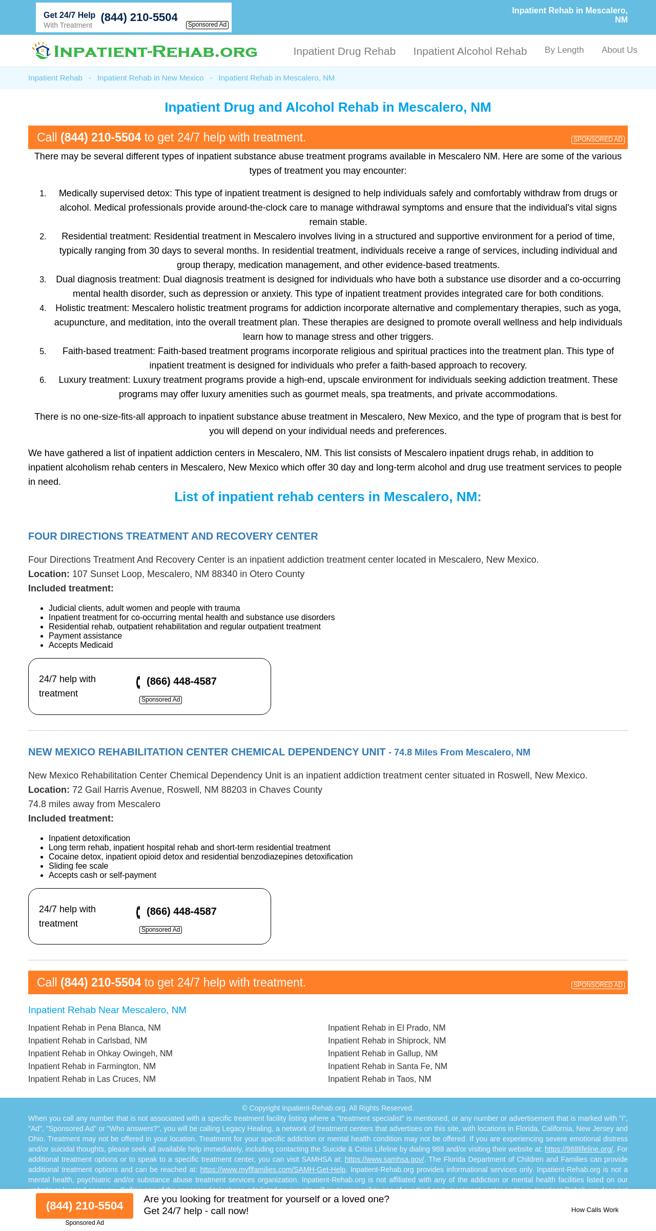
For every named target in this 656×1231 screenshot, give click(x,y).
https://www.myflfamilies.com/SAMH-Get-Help (272, 1169)
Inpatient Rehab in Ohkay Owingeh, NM (100, 1053)
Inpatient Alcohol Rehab (470, 51)
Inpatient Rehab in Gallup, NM (383, 1053)
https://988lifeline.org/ (579, 1149)
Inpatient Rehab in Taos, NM (380, 1079)
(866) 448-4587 (182, 681)
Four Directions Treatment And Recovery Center (173, 536)
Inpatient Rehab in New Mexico (150, 77)
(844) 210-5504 (138, 17)
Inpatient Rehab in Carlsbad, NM (87, 1040)
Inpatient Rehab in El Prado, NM (386, 1027)
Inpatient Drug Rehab (344, 51)
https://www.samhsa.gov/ (384, 1159)
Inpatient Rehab (55, 77)
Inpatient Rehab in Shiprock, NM (387, 1040)
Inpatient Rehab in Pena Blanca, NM (94, 1027)
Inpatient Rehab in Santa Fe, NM (387, 1066)
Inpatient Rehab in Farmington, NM (92, 1066)
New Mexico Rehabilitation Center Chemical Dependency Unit (279, 751)
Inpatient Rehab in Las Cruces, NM (92, 1079)
